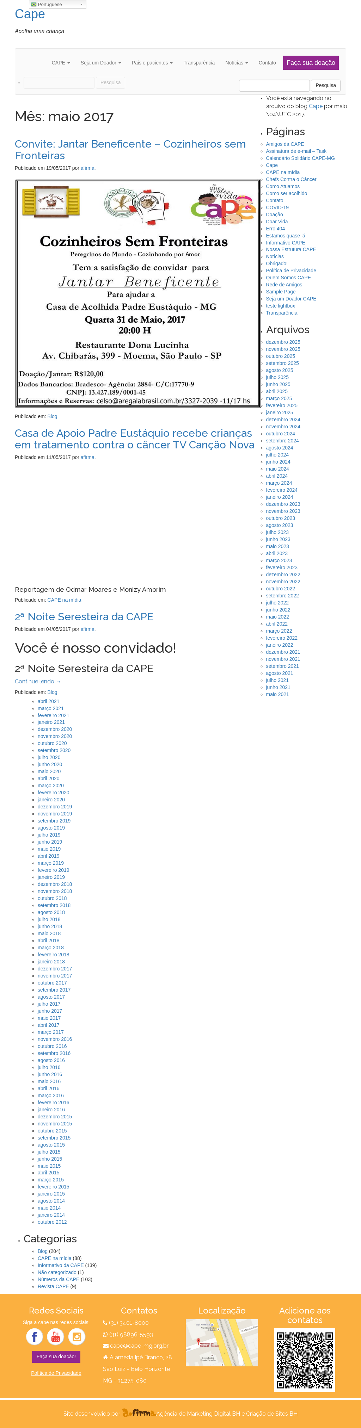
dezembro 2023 (283, 504)
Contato (267, 63)
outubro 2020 (52, 743)
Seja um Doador (101, 63)
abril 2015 (49, 1172)
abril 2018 (49, 940)
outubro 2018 (52, 898)
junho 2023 (278, 539)
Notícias (236, 63)
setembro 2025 (282, 363)
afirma (87, 168)
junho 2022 (278, 610)
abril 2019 (49, 856)
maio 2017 (49, 1018)
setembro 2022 (282, 595)
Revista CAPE (53, 1286)
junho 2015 (50, 1159)
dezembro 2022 (283, 574)
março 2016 (51, 1095)
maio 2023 (277, 546)
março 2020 (51, 785)
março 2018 (51, 947)
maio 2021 (277, 694)
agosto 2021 (279, 673)
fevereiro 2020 (53, 792)
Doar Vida (277, 221)
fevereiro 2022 (282, 638)
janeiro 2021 (51, 722)
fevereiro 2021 (53, 715)
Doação (274, 214)
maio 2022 (277, 617)
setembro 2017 (54, 990)
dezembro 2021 (283, 652)
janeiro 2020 (51, 799)
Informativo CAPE (285, 243)
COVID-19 (277, 207)
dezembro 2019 (55, 806)
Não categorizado (57, 1272)
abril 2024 (277, 476)
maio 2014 (49, 1208)
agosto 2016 (51, 1060)
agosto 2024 (279, 448)
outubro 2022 (280, 588)
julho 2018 (49, 919)
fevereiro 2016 (53, 1102)
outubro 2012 (52, 1222)
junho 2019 (50, 842)
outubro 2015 (52, 1131)
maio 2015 (49, 1166)
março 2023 (279, 560)
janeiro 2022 (279, 645)
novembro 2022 (283, 581)
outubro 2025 (280, 356)
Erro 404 (275, 228)
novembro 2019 (55, 814)
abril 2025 (277, 391)
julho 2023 (277, 532)
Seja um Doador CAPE (291, 299)
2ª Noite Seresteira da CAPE (84, 616)
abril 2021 (49, 701)
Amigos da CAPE (285, 144)
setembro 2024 (282, 440)
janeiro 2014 (51, 1215)
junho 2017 (50, 1011)
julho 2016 (49, 1067)
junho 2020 (50, 764)
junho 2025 (278, 384)
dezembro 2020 (55, 729)
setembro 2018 (54, 905)
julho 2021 (277, 680)
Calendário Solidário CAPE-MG (300, 158)
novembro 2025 (283, 349)
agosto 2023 (279, 525)
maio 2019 (49, 849)
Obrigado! (277, 263)
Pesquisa (326, 85)
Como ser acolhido (286, 193)
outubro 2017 (52, 983)
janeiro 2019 (51, 877)
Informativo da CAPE (61, 1265)
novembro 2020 (55, 736)
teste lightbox (280, 306)
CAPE (61, 63)
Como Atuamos (283, 186)
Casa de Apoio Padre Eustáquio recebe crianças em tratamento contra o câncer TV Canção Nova (135, 439)
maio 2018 (49, 933)
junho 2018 (50, 926)
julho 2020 (49, 757)
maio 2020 (49, 771)
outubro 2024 (280, 433)
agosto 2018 (51, 912)
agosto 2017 (51, 997)
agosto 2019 (51, 828)
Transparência (199, 63)
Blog (52, 416)
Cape (30, 14)
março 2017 (51, 1032)
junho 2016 (50, 1074)
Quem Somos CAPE (288, 277)
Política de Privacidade (291, 270)
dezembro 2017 (55, 968)
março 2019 (51, 863)
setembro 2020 (54, 750)
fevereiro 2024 (282, 490)
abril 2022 (277, 624)
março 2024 (279, 483)
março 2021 (51, 708)
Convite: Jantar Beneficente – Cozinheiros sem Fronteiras (130, 150)
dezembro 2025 (283, 342)
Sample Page (281, 291)
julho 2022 (277, 603)
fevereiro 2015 (53, 1187)
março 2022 (279, 631)
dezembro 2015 (55, 1116)
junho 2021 (278, 687)
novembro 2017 (55, 976)
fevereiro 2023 (282, 567)
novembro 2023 (283, 511)
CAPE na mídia (64, 600)
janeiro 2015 (51, 1194)
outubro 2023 (280, 518)
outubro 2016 (52, 1046)
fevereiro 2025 (282, 405)
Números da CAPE (58, 1279)
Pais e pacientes (152, 63)
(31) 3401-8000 (129, 1323)
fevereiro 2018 (53, 954)
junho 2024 (278, 462)
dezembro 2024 (283, 419)
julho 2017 (49, 1004)
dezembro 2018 (55, 884)
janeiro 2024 (279, 497)
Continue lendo (38, 681)
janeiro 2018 (51, 961)
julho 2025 (277, 377)
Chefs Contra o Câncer (291, 179)
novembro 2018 (55, 891)
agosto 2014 (51, 1201)
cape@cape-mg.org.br (139, 1345)
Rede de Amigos (284, 284)
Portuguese (46, 4)
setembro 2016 (54, 1053)
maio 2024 (277, 469)
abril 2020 (49, 778)
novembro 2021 (283, 659)
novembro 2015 (55, 1123)
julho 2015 (49, 1152)
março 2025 (279, 398)
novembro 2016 (55, 1039)
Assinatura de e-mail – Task (296, 151)
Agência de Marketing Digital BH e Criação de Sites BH (227, 1413)
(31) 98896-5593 (130, 1334)
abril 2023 (277, 553)
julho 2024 (277, 455)
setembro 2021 (282, 666)
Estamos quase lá (285, 235)
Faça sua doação (311, 62)
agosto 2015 (51, 1145)
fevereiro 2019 (53, 870)
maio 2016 (49, 1081)
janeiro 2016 (51, 1109)
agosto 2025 (279, 370)
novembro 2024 (283, 426)
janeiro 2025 (279, 412)
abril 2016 (49, 1088)
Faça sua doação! (56, 1356)
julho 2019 (49, 835)
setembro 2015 (54, 1138)
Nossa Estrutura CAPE (291, 249)
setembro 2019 (54, 821)
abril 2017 (49, 1025)
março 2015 (51, 1179)
